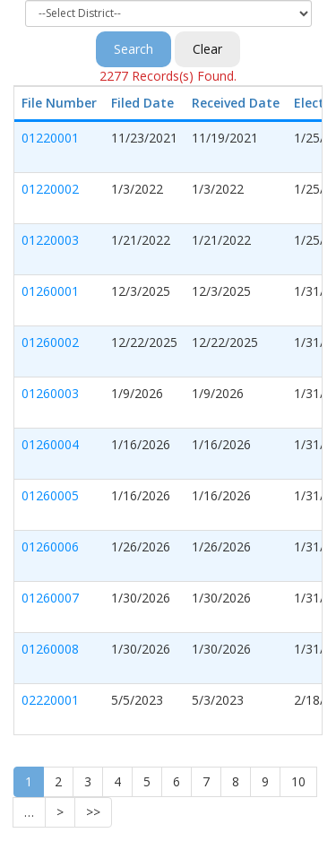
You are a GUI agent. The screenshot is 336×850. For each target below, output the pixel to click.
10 (298, 781)
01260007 (50, 597)
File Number (59, 102)
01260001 (50, 290)
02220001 (50, 699)
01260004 (50, 444)
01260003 (50, 393)
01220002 (50, 188)
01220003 (50, 239)
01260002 (50, 342)
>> (93, 811)
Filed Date (142, 102)
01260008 (50, 648)
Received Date (236, 102)
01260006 (50, 546)
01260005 (50, 495)
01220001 (50, 137)
